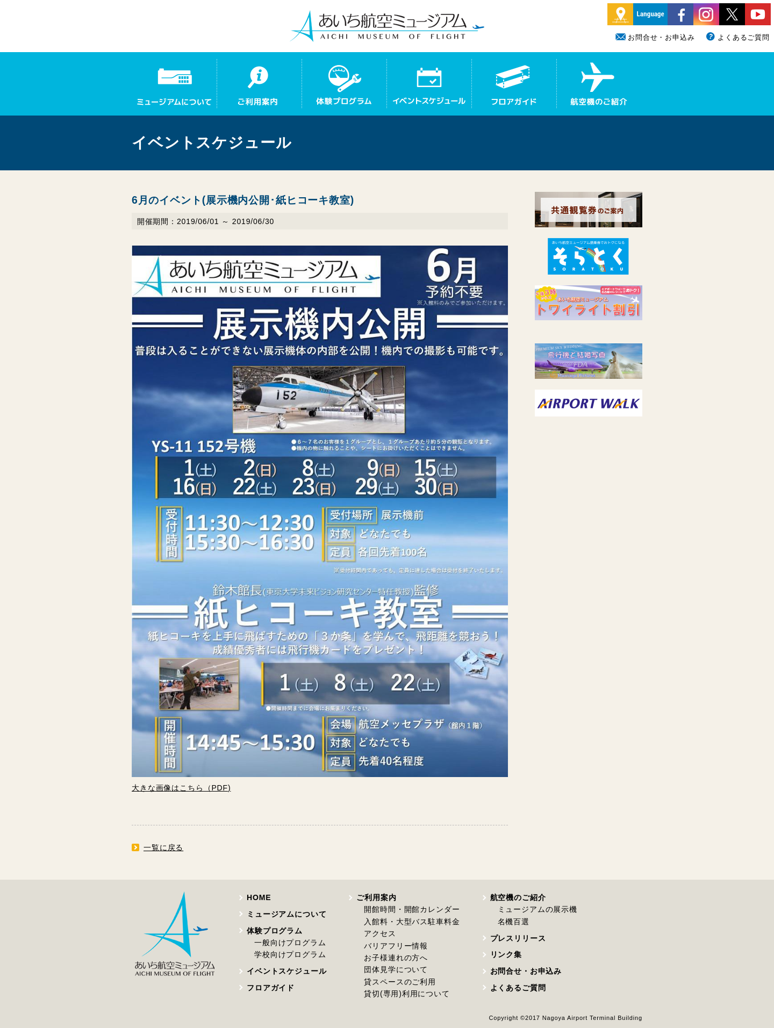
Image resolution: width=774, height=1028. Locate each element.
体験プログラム (275, 930)
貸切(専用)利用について (406, 993)
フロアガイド (271, 987)
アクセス (380, 933)
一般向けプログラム (290, 942)
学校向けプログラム (290, 954)
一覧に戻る (163, 847)
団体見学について (396, 969)
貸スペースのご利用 (400, 981)
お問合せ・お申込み (655, 37)
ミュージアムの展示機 (537, 909)
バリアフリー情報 (396, 945)
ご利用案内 (376, 897)
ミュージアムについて (286, 914)
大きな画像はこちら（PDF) (181, 787)
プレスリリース (518, 938)
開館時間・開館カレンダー (412, 909)
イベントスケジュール (286, 971)
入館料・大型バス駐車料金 (412, 921)
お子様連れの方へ (396, 957)
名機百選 (513, 921)
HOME (259, 897)
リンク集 (506, 954)
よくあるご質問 (737, 37)
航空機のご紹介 (518, 897)
